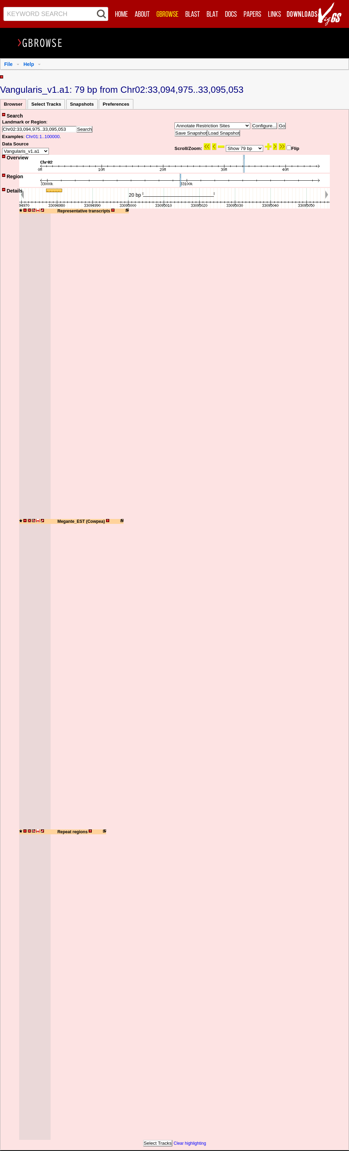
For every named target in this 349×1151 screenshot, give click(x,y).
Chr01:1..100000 (43, 136)
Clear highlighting (190, 1143)
